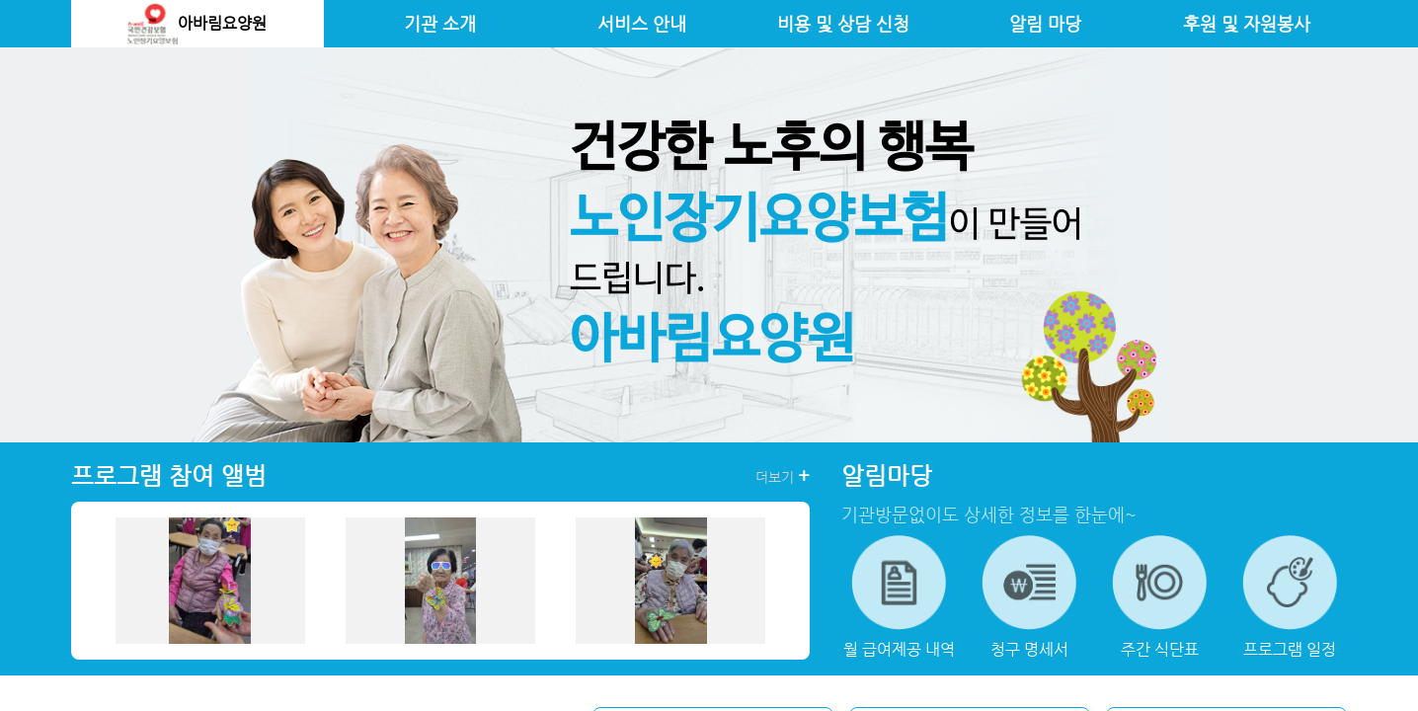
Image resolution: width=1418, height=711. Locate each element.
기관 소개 (440, 24)
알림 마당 (1045, 24)
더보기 (782, 476)
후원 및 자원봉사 (1246, 24)
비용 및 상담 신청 (843, 24)
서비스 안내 (641, 24)
